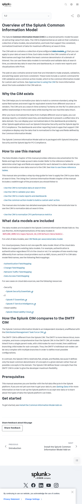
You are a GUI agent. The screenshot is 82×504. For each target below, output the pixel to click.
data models (58, 52)
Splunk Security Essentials (18, 292)
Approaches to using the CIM (42, 82)
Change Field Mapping (14, 268)
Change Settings (32, 500)
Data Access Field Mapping (16, 276)
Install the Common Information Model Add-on (40, 405)
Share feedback (12, 428)
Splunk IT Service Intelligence (19, 304)
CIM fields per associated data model (45, 239)
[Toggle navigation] (77, 460)
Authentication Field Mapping (17, 264)
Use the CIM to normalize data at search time (25, 188)
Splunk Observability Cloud (18, 312)
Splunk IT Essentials (15, 300)
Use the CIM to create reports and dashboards (25, 196)
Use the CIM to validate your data (19, 192)
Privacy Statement (12, 500)
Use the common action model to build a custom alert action (32, 200)
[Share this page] (72, 15)
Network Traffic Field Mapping (18, 272)
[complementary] (71, 15)
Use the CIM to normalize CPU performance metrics (28, 215)
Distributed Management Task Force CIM (24, 333)
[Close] (72, 493)
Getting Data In (63, 387)
